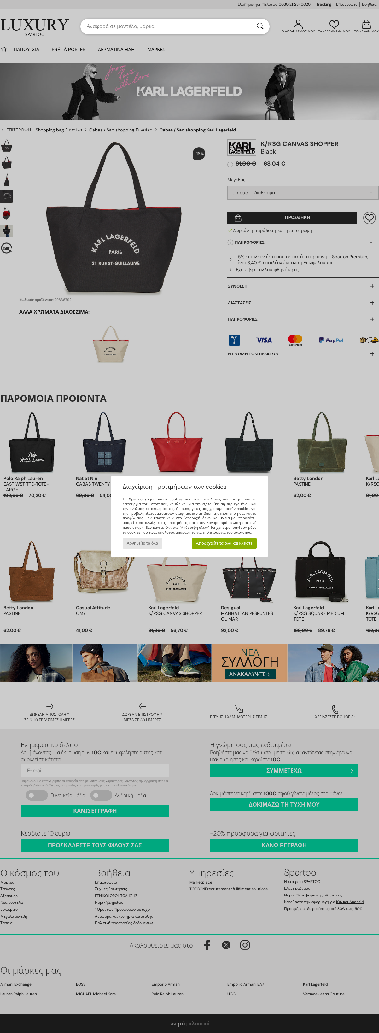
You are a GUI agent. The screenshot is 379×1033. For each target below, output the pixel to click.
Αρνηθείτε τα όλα (142, 543)
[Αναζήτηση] (260, 26)
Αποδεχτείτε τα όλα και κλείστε (224, 543)
